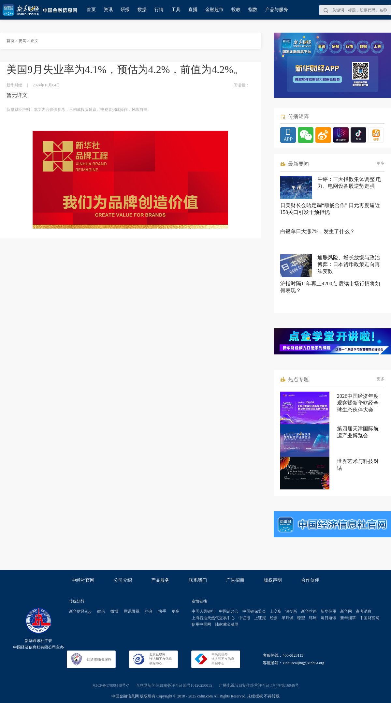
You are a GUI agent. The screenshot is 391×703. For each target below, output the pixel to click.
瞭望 (301, 618)
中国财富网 (369, 618)
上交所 (276, 611)
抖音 (149, 611)
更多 (380, 163)
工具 (176, 9)
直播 (192, 9)
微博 (114, 611)
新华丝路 (309, 611)
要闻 (22, 40)
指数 (252, 9)
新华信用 (328, 611)
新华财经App (80, 611)
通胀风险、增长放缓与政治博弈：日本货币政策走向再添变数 (348, 264)
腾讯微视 (131, 611)
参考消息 (363, 611)
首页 (91, 9)
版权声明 (273, 580)
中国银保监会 (254, 611)
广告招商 (235, 580)
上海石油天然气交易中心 (213, 618)
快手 (162, 611)
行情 (159, 9)
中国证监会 (229, 611)
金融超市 (214, 9)
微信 (101, 611)
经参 (274, 618)
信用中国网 (201, 624)
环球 (313, 618)
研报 (125, 9)
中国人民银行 (203, 611)
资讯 (108, 9)
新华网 (346, 611)
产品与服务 (276, 9)
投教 (235, 9)
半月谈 (287, 618)
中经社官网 (83, 580)
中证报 (244, 618)
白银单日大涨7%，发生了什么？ (317, 231)
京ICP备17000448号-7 (110, 685)
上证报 (260, 618)
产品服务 (160, 580)
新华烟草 (348, 618)
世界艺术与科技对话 (358, 464)
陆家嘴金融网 (227, 624)
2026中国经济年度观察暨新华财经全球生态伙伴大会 (358, 402)
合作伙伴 (310, 580)
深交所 (291, 611)
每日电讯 (328, 618)
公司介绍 (123, 580)
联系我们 (198, 580)
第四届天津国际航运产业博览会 (358, 432)
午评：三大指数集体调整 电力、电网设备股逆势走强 (349, 182)
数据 (142, 9)
